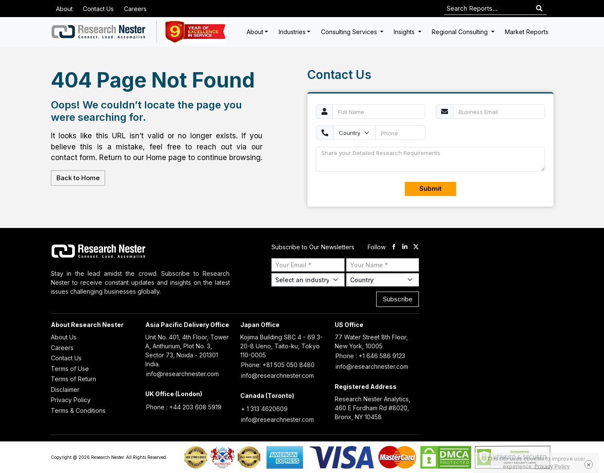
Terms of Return (73, 378)
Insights (405, 31)
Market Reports (526, 31)
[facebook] (394, 246)
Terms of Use (70, 368)
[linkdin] (405, 246)
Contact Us (98, 8)
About (64, 8)
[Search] (539, 8)
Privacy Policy (71, 399)
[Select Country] (382, 279)
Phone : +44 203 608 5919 (183, 407)
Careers (135, 8)
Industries (292, 31)
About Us (64, 337)
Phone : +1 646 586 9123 (370, 355)
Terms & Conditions (78, 410)
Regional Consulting (460, 31)
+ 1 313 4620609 (264, 408)
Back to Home (78, 178)
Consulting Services (350, 31)
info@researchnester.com (182, 373)
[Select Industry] (308, 279)
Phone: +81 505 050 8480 (278, 364)
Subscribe (397, 299)
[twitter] (416, 246)
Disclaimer (65, 389)
